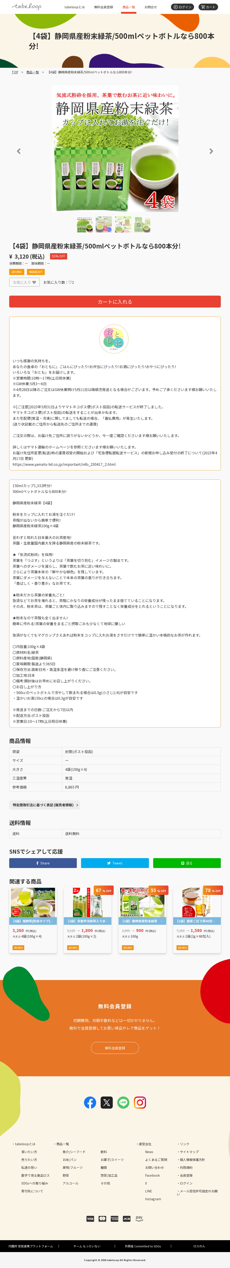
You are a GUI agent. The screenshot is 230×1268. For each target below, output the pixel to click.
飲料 (104, 1151)
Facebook (152, 1175)
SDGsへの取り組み (34, 1183)
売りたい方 (29, 1159)
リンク (184, 1143)
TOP (15, 72)
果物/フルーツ (73, 1167)
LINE (148, 1191)
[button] (12, 151)
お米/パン (70, 1159)
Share (43, 863)
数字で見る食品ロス (35, 1175)
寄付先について (32, 1191)
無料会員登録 (103, 7)
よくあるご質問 (156, 1159)
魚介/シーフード (74, 1151)
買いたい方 (29, 1151)
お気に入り (24, 282)
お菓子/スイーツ (112, 1159)
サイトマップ (189, 1151)
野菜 (66, 1175)
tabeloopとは (74, 7)
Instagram (153, 1199)
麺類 (104, 1167)
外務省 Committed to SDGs (143, 1246)
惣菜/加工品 (109, 1175)
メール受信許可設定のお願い (197, 1192)
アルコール (70, 1183)
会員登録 (186, 1175)
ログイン (186, 1183)
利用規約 (186, 1167)
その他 (105, 1183)
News (149, 1151)
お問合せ (150, 7)
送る (187, 863)
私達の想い (29, 1167)
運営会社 (145, 1143)
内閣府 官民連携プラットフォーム (31, 1246)
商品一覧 (128, 7)
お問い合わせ (154, 1167)
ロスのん (199, 1246)
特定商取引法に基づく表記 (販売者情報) (43, 804)
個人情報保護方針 (192, 1159)
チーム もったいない (86, 1246)
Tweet (115, 863)
